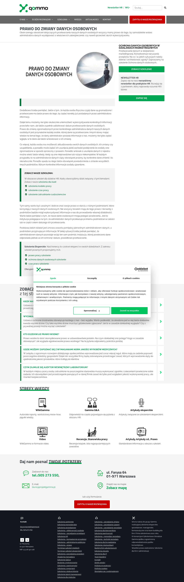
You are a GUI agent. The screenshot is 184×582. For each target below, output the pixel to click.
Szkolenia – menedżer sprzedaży (107, 536)
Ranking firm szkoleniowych (106, 548)
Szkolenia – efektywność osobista (70, 531)
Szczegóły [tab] (92, 278)
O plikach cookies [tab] (131, 278)
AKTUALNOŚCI (92, 20)
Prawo (154, 439)
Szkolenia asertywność (104, 533)
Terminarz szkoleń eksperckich (69, 551)
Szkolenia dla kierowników (105, 531)
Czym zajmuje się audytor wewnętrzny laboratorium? (55, 367)
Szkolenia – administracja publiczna (71, 542)
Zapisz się (141, 98)
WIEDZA (77, 20)
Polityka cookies (101, 568)
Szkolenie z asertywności (67, 566)
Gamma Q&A (92, 410)
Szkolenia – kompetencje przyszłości (71, 539)
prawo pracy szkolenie (39, 255)
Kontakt (98, 560)
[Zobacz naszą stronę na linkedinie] (27, 540)
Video (42, 439)
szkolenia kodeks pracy (40, 186)
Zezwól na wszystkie (129, 310)
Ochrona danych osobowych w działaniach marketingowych (139, 46)
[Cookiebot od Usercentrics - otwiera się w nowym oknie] (136, 269)
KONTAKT (107, 20)
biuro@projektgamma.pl (43, 487)
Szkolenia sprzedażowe (66, 528)
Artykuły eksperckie (141, 410)
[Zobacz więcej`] (161, 304)
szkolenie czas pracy (38, 190)
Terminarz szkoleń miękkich (68, 548)
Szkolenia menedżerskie (67, 525)
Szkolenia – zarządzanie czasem (107, 525)
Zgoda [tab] (53, 278)
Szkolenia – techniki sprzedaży (107, 539)
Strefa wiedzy (100, 563)
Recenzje (81, 439)
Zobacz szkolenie (141, 69)
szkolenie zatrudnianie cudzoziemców (47, 194)
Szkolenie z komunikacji (104, 545)
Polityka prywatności (103, 566)
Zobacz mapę (116, 487)
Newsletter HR (115, 7)
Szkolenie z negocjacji (66, 568)
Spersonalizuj (92, 310)
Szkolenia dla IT (101, 554)
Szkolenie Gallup (64, 560)
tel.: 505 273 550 (26, 530)
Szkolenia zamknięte (65, 522)
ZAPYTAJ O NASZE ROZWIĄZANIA (147, 20)
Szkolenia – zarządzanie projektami (71, 533)
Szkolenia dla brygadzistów (105, 542)
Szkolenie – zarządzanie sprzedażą (108, 528)
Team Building (100, 557)
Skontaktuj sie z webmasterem (107, 571)
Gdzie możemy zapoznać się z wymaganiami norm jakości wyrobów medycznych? (70, 349)
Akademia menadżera (66, 557)
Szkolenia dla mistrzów (66, 577)
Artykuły (130, 439)
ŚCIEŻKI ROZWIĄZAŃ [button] (42, 20)
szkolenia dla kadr (47, 182)
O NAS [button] (24, 20)
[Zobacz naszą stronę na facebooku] (22, 540)
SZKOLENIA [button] (63, 20)
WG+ (127, 7)
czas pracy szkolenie (38, 263)
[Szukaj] (164, 7)
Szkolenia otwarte (102, 551)
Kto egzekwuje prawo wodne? (41, 334)
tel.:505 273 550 (45, 475)
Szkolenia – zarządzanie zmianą (107, 522)
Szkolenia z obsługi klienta (67, 571)
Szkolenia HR (62, 536)
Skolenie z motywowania (67, 563)
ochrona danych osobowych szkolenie (47, 259)
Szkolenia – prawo (64, 545)
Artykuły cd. (142, 439)
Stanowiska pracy (98, 439)
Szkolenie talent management (69, 574)
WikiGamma (42, 410)
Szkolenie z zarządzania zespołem (70, 554)
